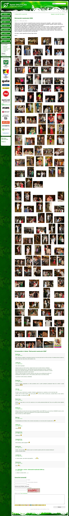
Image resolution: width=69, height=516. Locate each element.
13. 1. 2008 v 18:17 (18, 381)
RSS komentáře (5, 139)
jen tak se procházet (6, 48)
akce (5, 21)
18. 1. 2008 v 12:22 (18, 456)
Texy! (48, 509)
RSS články (4, 138)
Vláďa (16, 424)
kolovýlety (6, 29)
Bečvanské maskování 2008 (24, 18)
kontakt (5, 37)
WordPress (44, 509)
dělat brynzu (5, 46)
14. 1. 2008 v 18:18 (18, 400)
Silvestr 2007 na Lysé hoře (21, 14)
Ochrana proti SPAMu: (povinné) (22, 486)
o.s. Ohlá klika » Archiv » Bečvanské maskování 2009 (28, 469)
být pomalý (5, 47)
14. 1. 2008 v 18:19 (18, 418)
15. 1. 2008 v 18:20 (18, 433)
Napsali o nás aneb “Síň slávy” (57, 14)
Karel (16, 354)
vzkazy (5, 41)
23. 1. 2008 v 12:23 (18, 463)
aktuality (5, 14)
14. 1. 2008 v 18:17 (18, 390)
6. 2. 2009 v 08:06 (18, 470)
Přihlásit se (4, 141)
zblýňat (4, 51)
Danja (16, 407)
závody (5, 25)
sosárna (5, 33)
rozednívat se (5, 50)
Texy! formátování (23, 493)
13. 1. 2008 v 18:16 (18, 355)
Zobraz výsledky (4, 55)
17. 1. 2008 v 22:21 (18, 447)
